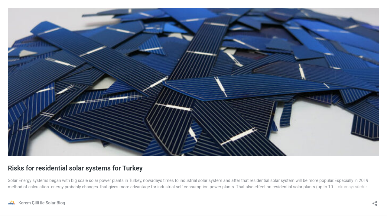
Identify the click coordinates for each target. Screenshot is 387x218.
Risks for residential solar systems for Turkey (75, 168)
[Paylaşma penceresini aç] (375, 201)
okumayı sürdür (352, 186)
